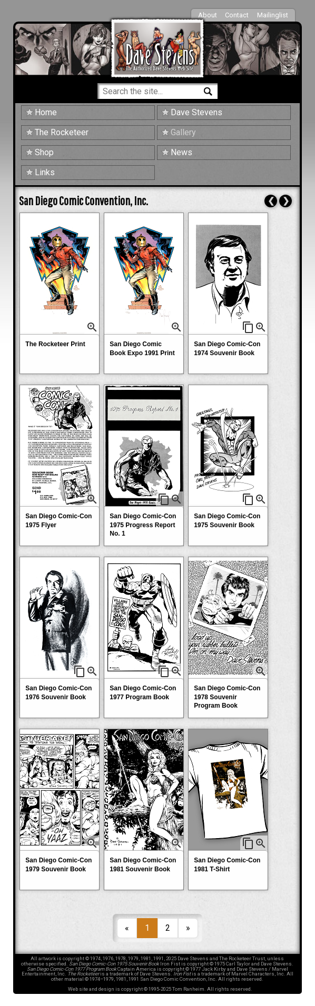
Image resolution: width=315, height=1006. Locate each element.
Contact (237, 15)
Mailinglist (272, 15)
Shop (44, 152)
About (207, 15)
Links (45, 172)
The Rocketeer (61, 132)
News (181, 152)
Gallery (183, 132)
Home (46, 112)
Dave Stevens (196, 112)
